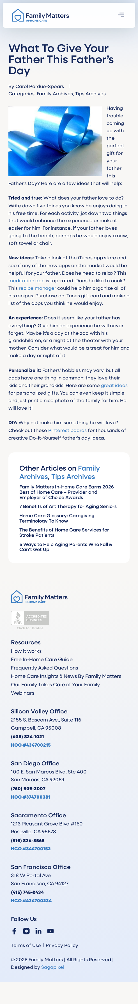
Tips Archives (90, 93)
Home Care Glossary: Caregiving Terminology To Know (57, 518)
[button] (121, 15)
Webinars (22, 692)
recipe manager (37, 288)
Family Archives (55, 93)
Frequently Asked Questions (44, 667)
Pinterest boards (67, 430)
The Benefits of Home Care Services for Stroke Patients (64, 532)
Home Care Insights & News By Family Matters (66, 676)
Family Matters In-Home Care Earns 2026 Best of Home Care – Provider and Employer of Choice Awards (66, 491)
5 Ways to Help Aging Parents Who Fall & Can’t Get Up (65, 547)
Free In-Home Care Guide (42, 659)
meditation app (26, 280)
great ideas (114, 385)
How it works (26, 650)
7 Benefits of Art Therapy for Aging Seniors (68, 506)
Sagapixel (52, 967)
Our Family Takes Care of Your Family (55, 684)
